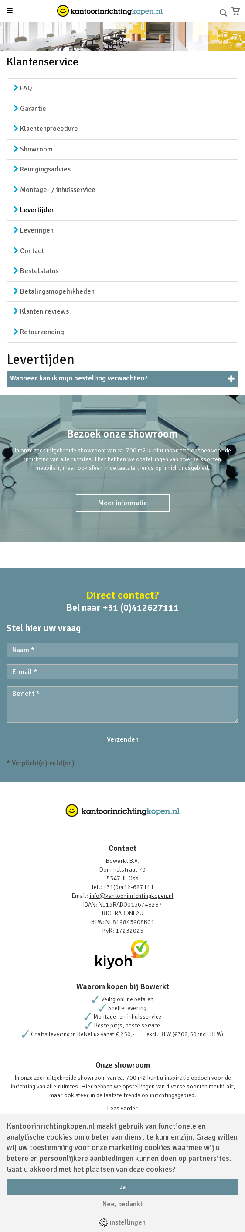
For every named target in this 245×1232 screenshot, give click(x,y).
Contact (29, 250)
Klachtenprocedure (46, 128)
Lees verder (122, 1108)
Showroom (33, 149)
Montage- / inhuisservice (54, 189)
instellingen (122, 1222)
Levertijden (34, 209)
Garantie (30, 108)
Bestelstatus (36, 271)
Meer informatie (122, 503)
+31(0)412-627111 (128, 887)
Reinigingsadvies (42, 169)
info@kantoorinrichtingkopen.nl (131, 896)
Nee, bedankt (122, 1204)
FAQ (23, 88)
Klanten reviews (41, 311)
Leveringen (34, 230)
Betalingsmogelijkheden (54, 291)
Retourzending (39, 332)
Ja (123, 1187)
